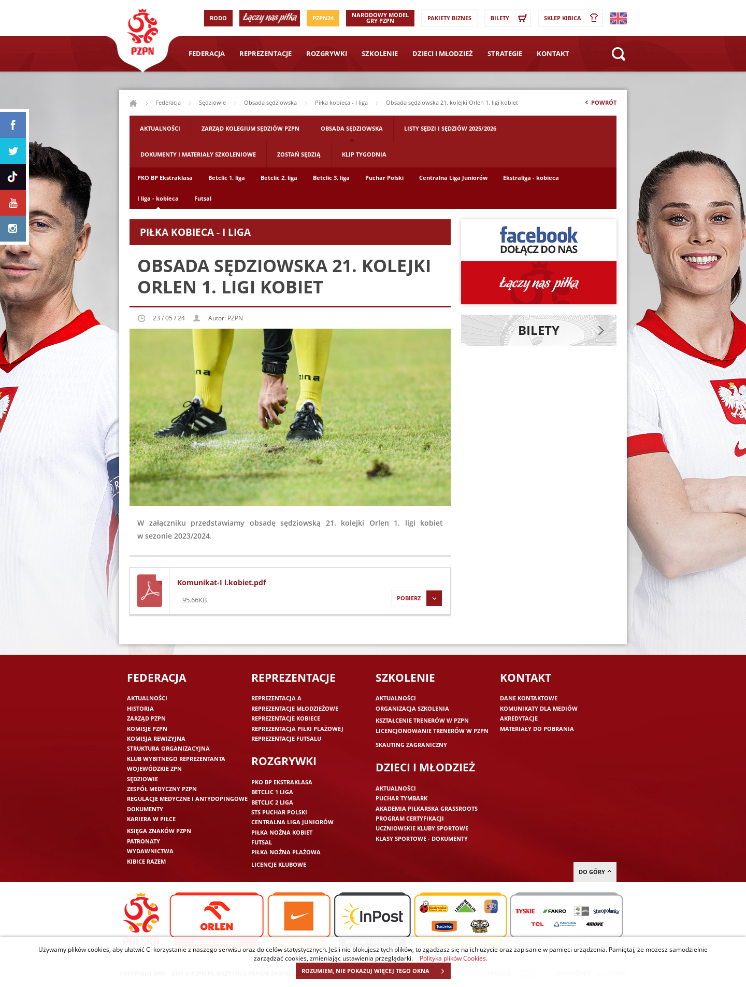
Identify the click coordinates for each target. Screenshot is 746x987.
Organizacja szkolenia (412, 708)
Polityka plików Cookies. (453, 958)
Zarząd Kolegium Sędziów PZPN (250, 128)
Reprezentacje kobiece (285, 718)
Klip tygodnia (364, 154)
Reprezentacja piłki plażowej (297, 728)
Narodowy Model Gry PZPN (380, 17)
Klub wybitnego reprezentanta (176, 759)
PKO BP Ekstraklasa (165, 177)
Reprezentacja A (276, 698)
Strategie (504, 53)
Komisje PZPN (147, 728)
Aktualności (160, 128)
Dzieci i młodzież (442, 53)
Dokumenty (145, 809)
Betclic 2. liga (279, 177)
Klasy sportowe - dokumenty (422, 838)
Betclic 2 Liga (272, 802)
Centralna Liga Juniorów (453, 177)
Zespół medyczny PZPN (162, 789)
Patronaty (143, 841)
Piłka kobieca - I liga (341, 102)
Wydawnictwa (150, 851)
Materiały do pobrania (537, 728)
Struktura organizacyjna (168, 748)
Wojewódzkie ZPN (154, 768)
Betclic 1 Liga (272, 792)
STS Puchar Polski (279, 812)
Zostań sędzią (299, 154)
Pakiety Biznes (449, 18)
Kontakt (553, 53)
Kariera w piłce (151, 819)
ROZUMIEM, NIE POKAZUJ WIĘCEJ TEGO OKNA (376, 971)
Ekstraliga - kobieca (531, 177)
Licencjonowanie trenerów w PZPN (432, 731)
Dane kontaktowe (528, 698)
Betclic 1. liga (226, 177)
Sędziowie (212, 102)
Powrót (599, 104)
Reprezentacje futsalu (286, 738)
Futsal (202, 198)
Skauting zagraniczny (411, 745)
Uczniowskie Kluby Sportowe (422, 828)
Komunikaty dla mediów (539, 708)
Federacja (207, 53)
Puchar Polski (384, 177)
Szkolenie (380, 53)
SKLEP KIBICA (573, 18)
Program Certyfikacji (410, 818)
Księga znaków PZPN (159, 831)
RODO (218, 18)
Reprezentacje (265, 53)
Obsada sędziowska (270, 102)
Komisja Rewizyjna (156, 738)
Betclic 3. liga (331, 177)
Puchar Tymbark (401, 798)
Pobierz (416, 598)
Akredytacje (519, 718)
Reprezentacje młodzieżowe (294, 708)
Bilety (510, 18)
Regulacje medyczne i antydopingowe (187, 798)
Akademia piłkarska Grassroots (427, 808)
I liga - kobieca (158, 198)
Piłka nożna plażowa (286, 852)
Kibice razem (146, 861)
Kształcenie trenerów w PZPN (422, 720)
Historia (140, 708)
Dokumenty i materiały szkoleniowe (198, 154)
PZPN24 (323, 18)
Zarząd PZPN (146, 718)
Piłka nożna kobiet (281, 832)
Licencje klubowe (278, 864)
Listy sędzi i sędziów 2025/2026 (450, 128)
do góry (595, 872)
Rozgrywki (326, 53)
